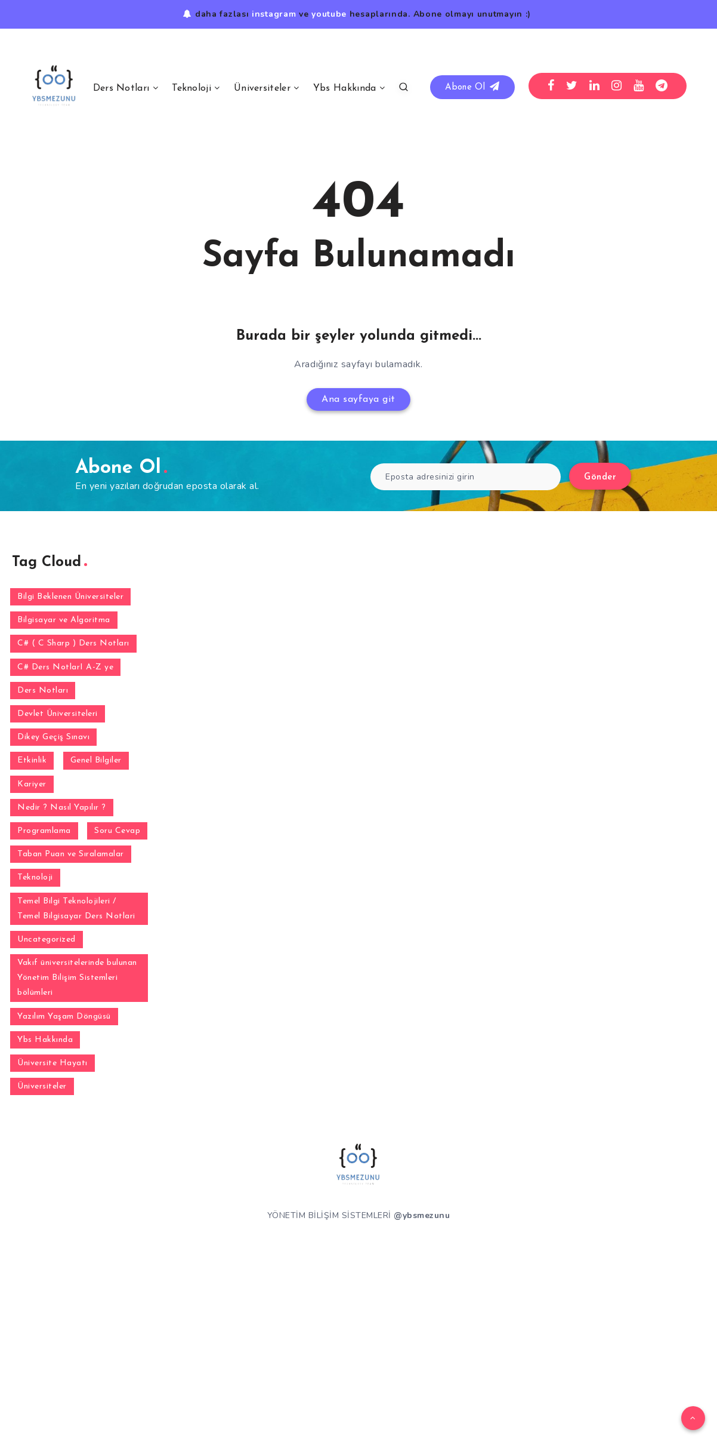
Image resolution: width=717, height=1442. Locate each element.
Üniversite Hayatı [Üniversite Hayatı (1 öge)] (52, 1063)
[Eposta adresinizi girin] (465, 476)
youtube (329, 14)
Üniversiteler (262, 88)
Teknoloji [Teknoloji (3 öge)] (35, 877)
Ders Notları (121, 88)
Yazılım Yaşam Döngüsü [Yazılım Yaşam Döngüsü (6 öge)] (64, 1016)
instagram (274, 14)
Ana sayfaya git (358, 399)
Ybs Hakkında (344, 88)
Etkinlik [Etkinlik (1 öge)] (32, 760)
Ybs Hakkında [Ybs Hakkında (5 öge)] (45, 1039)
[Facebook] (551, 86)
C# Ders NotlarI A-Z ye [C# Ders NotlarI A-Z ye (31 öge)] (65, 667)
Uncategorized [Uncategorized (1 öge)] (46, 939)
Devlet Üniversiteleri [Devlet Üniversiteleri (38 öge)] (57, 713)
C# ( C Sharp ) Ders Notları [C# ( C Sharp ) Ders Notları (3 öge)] (73, 643)
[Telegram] (662, 86)
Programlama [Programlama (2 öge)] (44, 830)
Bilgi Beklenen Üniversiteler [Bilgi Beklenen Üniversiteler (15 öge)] (70, 596)
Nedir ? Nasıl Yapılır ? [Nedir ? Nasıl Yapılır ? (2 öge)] (61, 807)
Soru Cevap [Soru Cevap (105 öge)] (117, 830)
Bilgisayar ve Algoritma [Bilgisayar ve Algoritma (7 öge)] (63, 620)
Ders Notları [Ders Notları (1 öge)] (42, 690)
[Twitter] (572, 86)
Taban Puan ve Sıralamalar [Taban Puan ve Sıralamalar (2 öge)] (70, 854)
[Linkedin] (594, 86)
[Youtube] (638, 86)
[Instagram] (616, 86)
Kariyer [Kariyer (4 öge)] (32, 784)
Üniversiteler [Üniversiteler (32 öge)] (42, 1086)
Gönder (600, 477)
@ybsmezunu (422, 1215)
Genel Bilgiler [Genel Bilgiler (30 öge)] (96, 760)
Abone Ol (472, 86)
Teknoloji (191, 88)
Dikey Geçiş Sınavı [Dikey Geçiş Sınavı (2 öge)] (53, 737)
